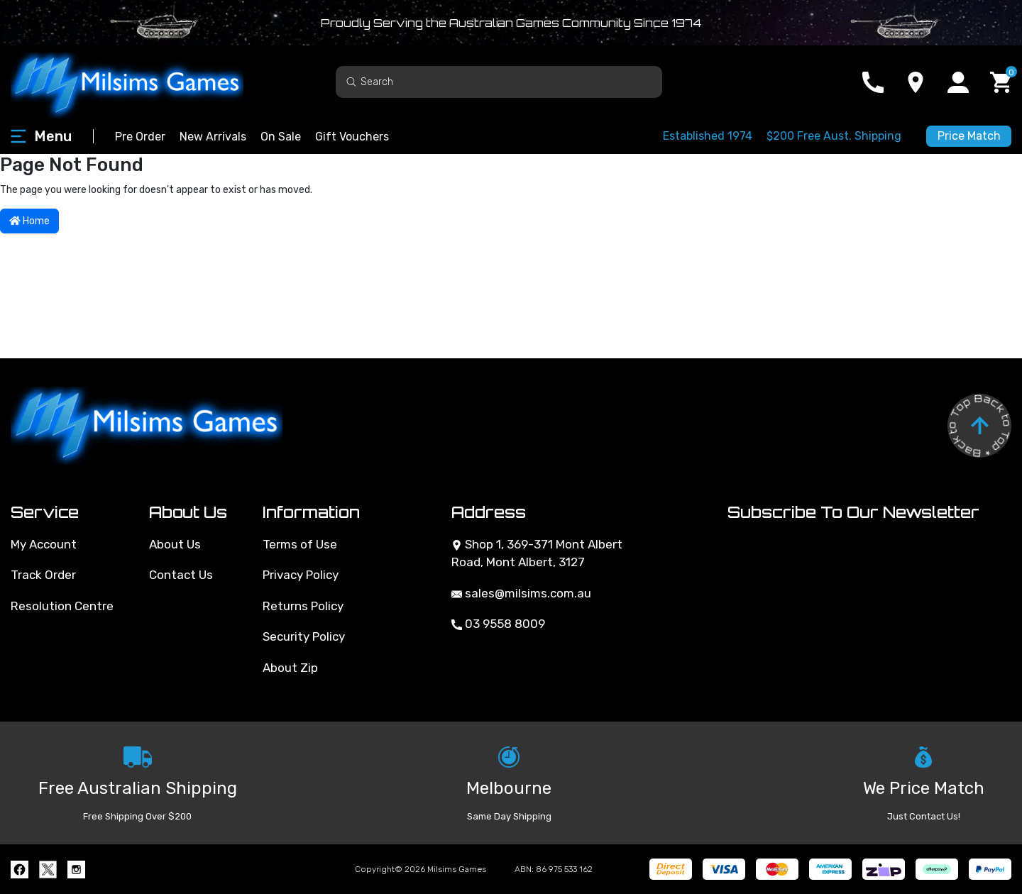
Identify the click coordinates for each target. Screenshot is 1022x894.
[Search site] (351, 81)
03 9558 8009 (498, 624)
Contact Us (181, 575)
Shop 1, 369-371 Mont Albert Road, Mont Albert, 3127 (536, 553)
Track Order (43, 575)
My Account (44, 544)
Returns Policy (303, 606)
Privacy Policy (301, 575)
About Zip (290, 668)
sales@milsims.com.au (521, 593)
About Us (175, 544)
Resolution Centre (62, 606)
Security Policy (304, 636)
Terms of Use (300, 544)
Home (29, 221)
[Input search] (499, 82)
